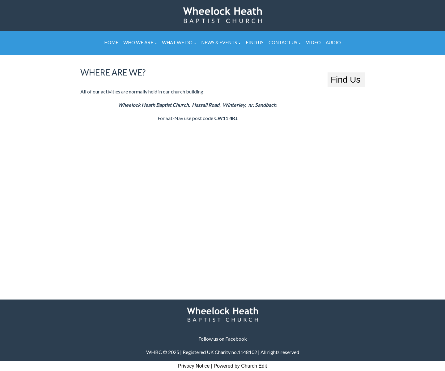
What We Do (177, 42)
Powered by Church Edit (240, 366)
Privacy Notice (194, 366)
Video (313, 42)
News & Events (219, 42)
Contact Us (283, 42)
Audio (333, 42)
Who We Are (138, 42)
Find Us (255, 42)
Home (111, 42)
